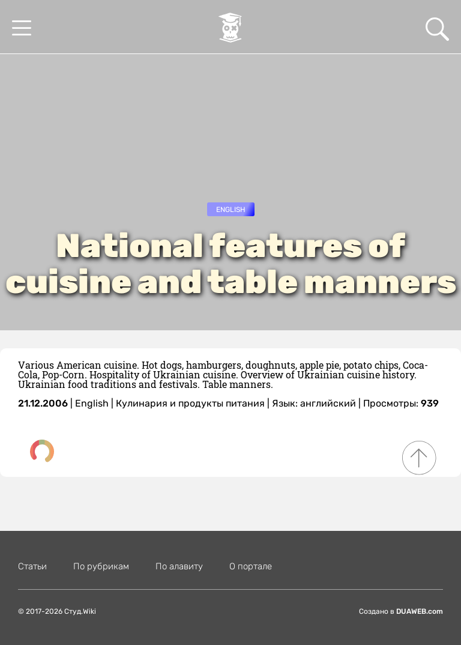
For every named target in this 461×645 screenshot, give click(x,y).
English (231, 209)
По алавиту (179, 566)
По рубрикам (101, 566)
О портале (250, 566)
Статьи (32, 566)
